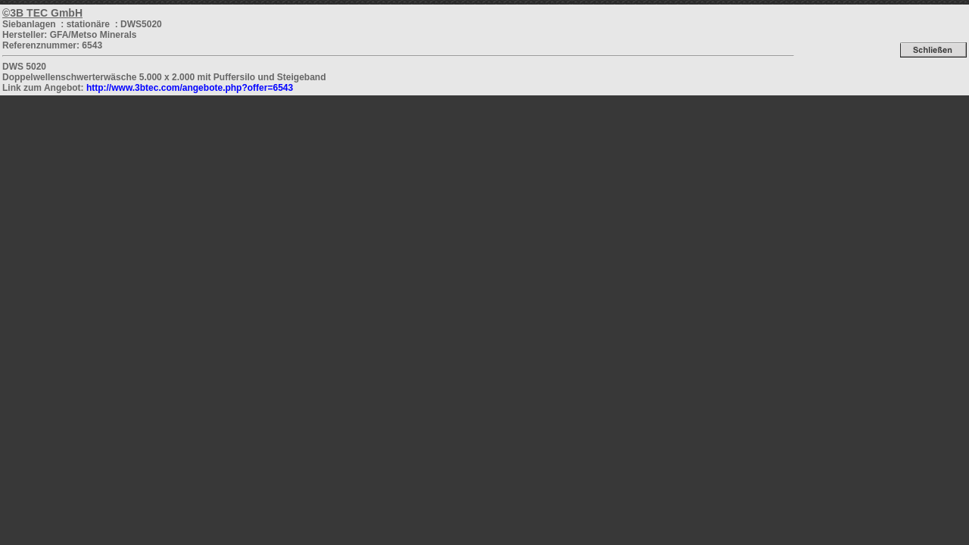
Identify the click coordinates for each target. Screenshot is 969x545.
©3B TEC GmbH (42, 13)
